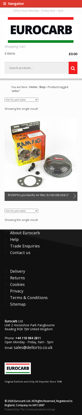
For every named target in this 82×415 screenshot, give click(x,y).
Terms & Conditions (29, 297)
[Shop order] (21, 100)
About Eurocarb (25, 232)
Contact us (20, 252)
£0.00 (41, 53)
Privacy (16, 291)
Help (14, 239)
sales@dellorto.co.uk (33, 347)
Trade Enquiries (25, 246)
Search (73, 68)
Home (33, 87)
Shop (42, 87)
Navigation (16, 3)
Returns (17, 277)
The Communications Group (37, 409)
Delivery (17, 271)
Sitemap (18, 304)
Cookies (17, 284)
